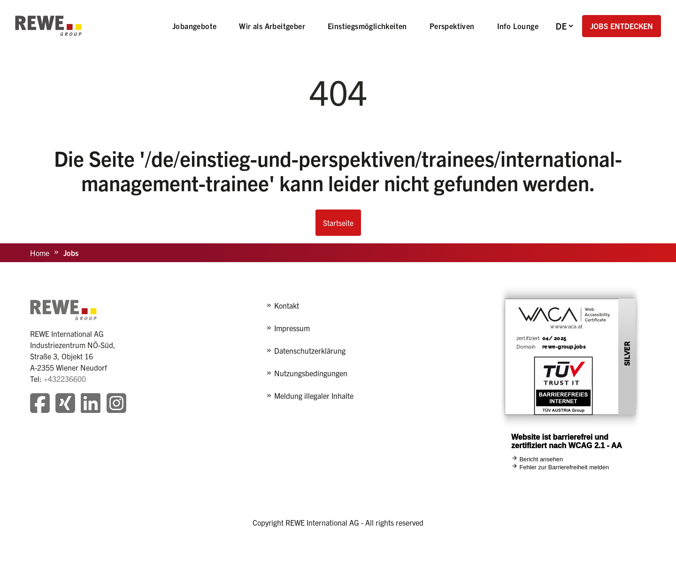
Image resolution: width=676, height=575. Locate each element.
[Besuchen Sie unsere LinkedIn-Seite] (90, 404)
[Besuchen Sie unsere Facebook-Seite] (40, 404)
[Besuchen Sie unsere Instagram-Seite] (116, 404)
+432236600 (65, 378)
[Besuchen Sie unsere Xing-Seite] (65, 404)
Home (39, 252)
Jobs (70, 252)
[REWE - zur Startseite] (48, 26)
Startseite (338, 222)
